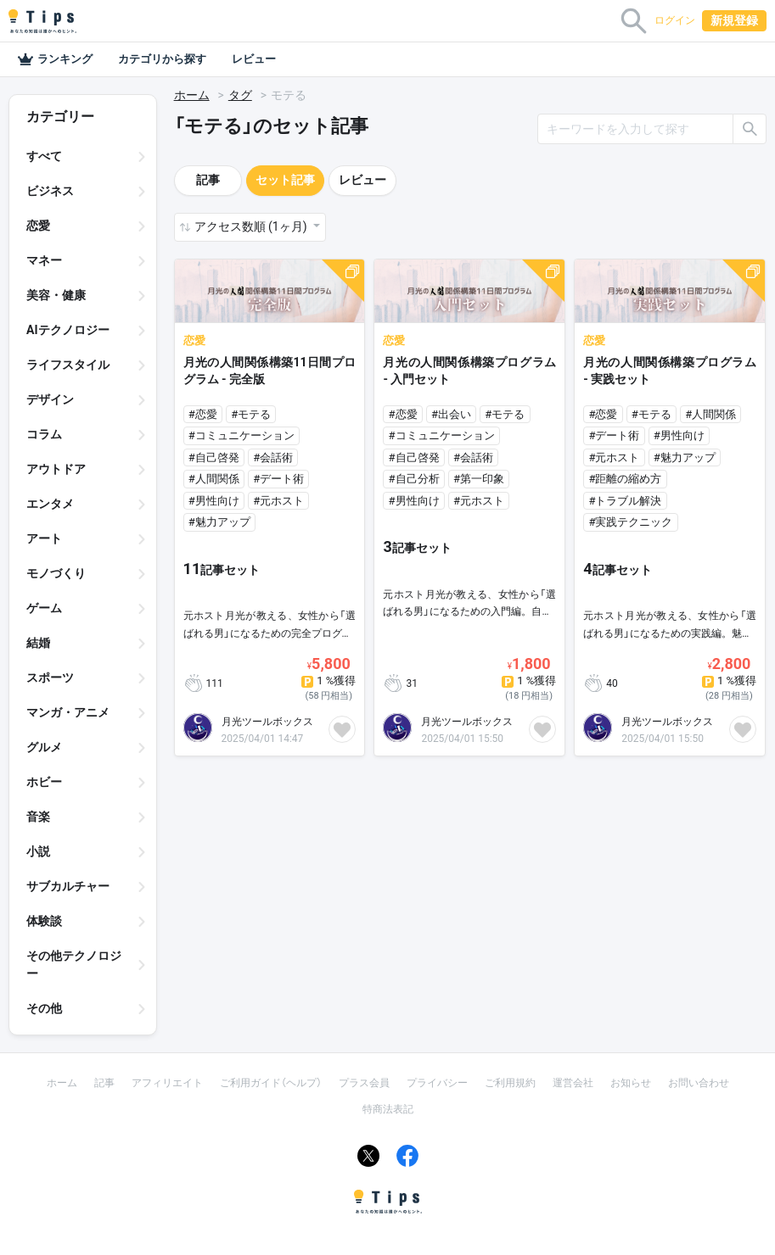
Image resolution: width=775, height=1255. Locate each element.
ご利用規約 (510, 1083)
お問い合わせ (698, 1083)
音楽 (38, 816)
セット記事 (285, 180)
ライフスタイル (68, 364)
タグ (240, 95)
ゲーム (44, 608)
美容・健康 (56, 295)
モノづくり (56, 573)
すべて (44, 156)
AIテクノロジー (68, 330)
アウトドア (56, 469)
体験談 (44, 921)
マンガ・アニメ (68, 712)
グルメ (44, 747)
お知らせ (630, 1083)
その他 (44, 1008)
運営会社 (573, 1083)
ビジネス (50, 191)
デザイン (50, 399)
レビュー (254, 59)
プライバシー (437, 1083)
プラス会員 (364, 1083)
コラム (44, 434)
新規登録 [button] (734, 20)
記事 (208, 180)
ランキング (55, 59)
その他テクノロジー (73, 964)
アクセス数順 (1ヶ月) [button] (252, 226)
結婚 (38, 643)
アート (44, 538)
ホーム (192, 95)
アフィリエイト (167, 1083)
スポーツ (50, 677)
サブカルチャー (68, 886)
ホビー (44, 782)
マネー (44, 260)
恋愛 (38, 225)
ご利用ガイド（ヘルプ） (271, 1083)
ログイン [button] (674, 20)
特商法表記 (387, 1109)
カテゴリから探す (162, 59)
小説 (38, 851)
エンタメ (50, 503)
